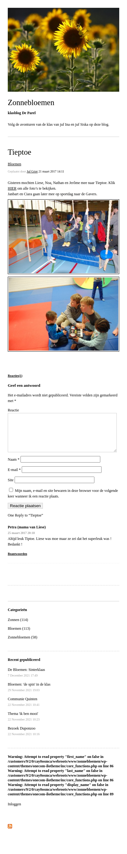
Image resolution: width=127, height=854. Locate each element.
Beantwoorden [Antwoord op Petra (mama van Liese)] (17, 561)
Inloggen (14, 811)
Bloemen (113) (19, 636)
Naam (14, 467)
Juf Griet (32, 171)
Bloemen (14, 164)
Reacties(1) (15, 375)
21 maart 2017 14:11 (51, 171)
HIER (12, 188)
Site (11, 487)
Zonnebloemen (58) (22, 645)
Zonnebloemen (31, 102)
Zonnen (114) (18, 627)
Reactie (13, 410)
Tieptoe (19, 152)
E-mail (14, 477)
